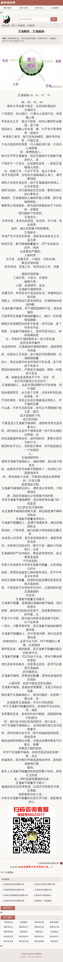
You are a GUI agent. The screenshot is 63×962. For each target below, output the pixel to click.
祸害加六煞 (54, 927)
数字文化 (39, 8)
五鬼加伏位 (8, 922)
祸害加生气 (24, 927)
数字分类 (23, 8)
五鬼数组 (9, 872)
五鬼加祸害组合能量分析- (14, 890)
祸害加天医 (39, 922)
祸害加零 (24, 932)
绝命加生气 (54, 936)
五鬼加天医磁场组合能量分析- (16, 895)
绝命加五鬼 (8, 941)
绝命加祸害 (39, 941)
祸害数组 (24, 922)
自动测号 (55, 8)
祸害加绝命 (8, 932)
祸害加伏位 (8, 927)
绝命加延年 (24, 936)
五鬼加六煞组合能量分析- (45, 884)
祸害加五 (39, 932)
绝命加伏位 (39, 936)
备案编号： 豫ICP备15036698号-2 (31, 957)
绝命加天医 (8, 936)
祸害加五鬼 (39, 927)
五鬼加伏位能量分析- (43, 890)
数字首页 (8, 8)
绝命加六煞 (24, 941)
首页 (13, 26)
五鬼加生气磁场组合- (43, 895)
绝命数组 (54, 932)
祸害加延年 (54, 922)
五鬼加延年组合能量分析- (14, 901)
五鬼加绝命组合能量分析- (49, 863)
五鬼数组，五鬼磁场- (43, 901)
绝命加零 (54, 941)
